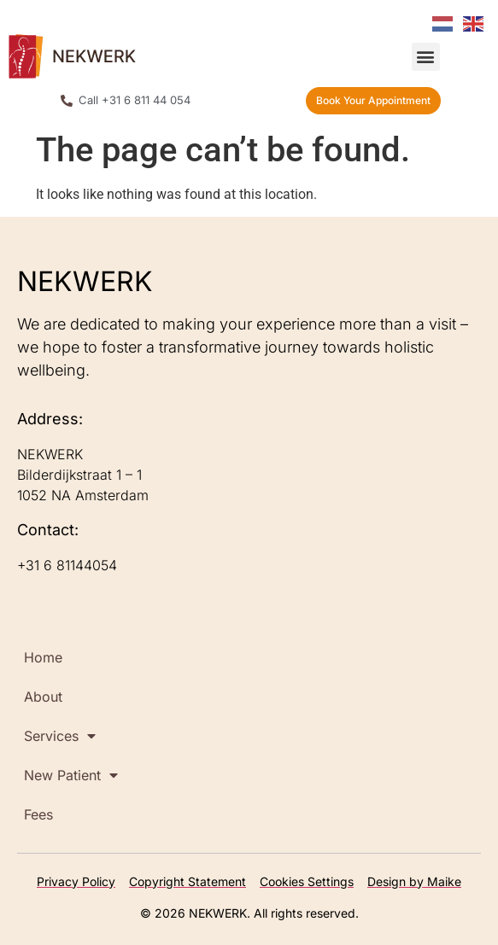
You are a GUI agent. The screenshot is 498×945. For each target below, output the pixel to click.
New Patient (71, 775)
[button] (426, 57)
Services (60, 735)
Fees (38, 814)
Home (43, 657)
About (43, 696)
